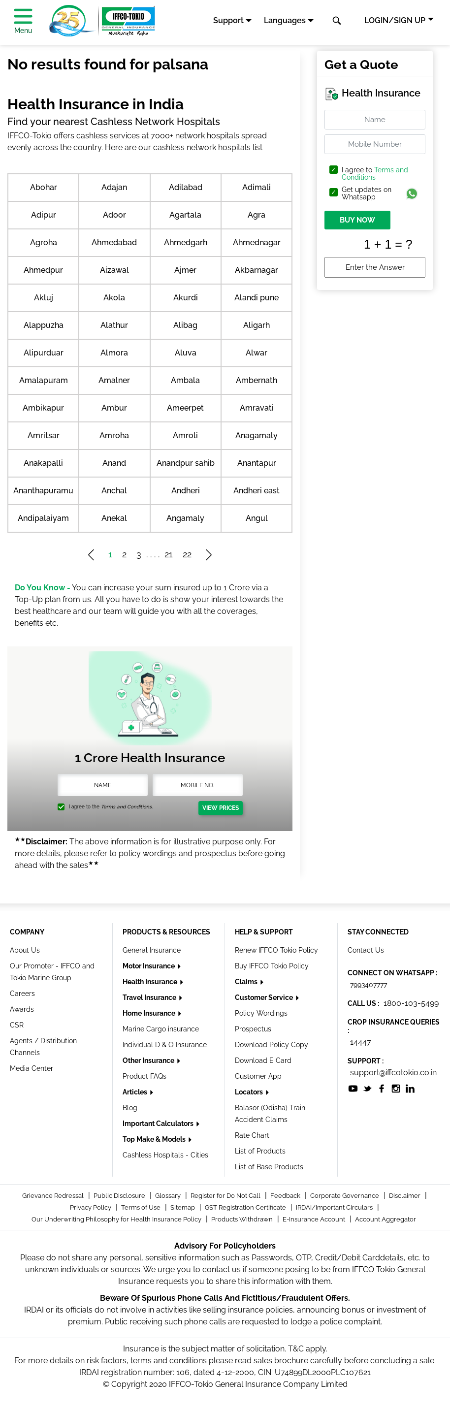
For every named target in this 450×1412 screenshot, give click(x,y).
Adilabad (185, 187)
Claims (247, 982)
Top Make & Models (155, 1139)
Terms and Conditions (375, 173)
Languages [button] (285, 20)
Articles (136, 1092)
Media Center (31, 1068)
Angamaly (185, 518)
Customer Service (264, 997)
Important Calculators (159, 1123)
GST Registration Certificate (246, 1207)
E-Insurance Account (315, 1219)
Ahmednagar (257, 242)
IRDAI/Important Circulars (335, 1207)
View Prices (220, 807)
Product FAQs (144, 1076)
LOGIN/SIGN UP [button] (394, 20)
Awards (22, 1009)
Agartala (185, 215)
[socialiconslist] (353, 1088)
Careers (22, 993)
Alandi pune (256, 297)
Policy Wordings (261, 1013)
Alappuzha (44, 325)
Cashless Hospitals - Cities (165, 1155)
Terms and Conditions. (127, 806)
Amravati (257, 408)
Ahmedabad (114, 242)
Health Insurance (151, 982)
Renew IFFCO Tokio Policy (276, 950)
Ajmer (185, 270)
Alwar (256, 352)
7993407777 (368, 985)
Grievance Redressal (53, 1195)
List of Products (260, 1151)
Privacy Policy (91, 1207)
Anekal (114, 518)
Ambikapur (43, 408)
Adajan (114, 187)
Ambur (114, 408)
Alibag (185, 325)
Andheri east (256, 490)
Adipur (43, 215)
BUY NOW (357, 220)
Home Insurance (150, 1013)
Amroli (185, 435)
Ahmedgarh (185, 242)
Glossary (168, 1195)
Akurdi (185, 297)
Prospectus (253, 1029)
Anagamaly (256, 435)
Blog (130, 1108)
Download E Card (263, 1060)
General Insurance (152, 950)
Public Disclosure (120, 1195)
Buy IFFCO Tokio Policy (272, 966)
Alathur (114, 325)
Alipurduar (44, 352)
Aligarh (256, 325)
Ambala (185, 380)
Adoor (114, 215)
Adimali (256, 187)
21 (168, 554)
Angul (257, 518)
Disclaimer (405, 1195)
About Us (25, 950)
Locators (249, 1092)
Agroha (43, 242)
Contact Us (366, 950)
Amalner (114, 380)
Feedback (286, 1195)
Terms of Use (141, 1207)
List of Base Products (269, 1167)
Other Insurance (149, 1060)
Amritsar (44, 435)
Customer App (258, 1076)
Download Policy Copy (271, 1045)
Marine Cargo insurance (161, 1029)
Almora (114, 352)
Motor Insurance (149, 966)
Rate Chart (252, 1135)
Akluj (43, 297)
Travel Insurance (150, 997)
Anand (114, 463)
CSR (17, 1025)
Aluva (185, 352)
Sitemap (183, 1207)
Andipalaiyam (43, 518)
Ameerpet (185, 408)
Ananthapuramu (43, 490)
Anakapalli (43, 463)
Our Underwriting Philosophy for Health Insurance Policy (117, 1219)
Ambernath (256, 380)
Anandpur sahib (186, 463)
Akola (114, 297)
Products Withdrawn (242, 1219)
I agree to (375, 173)
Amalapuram (43, 380)
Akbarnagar (256, 270)
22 (187, 554)
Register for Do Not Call (226, 1195)
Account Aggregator (385, 1219)
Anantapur (256, 463)
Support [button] (228, 20)
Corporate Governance (345, 1195)
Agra (256, 215)
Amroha (114, 435)
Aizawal (114, 270)
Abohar (43, 187)
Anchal (114, 490)
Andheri (185, 490)
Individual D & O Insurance (165, 1045)
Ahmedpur (43, 270)
